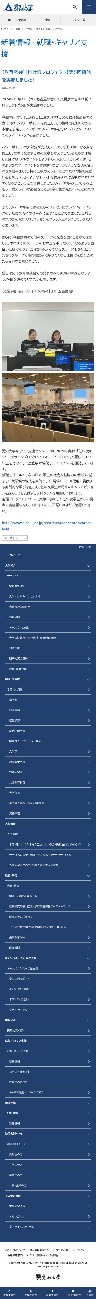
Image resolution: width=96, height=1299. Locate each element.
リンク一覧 (78, 20)
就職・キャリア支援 (16, 1040)
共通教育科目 (17, 782)
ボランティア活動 (19, 999)
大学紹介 (10, 565)
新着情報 (14, 1061)
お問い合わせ (17, 1216)
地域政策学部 (17, 762)
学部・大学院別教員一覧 (23, 896)
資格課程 (14, 813)
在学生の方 (15, 1165)
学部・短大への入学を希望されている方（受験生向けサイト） (43, 844)
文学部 (13, 751)
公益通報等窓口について (18, 1255)
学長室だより (16, 586)
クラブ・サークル (18, 1010)
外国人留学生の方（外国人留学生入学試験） (34, 865)
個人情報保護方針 (39, 1250)
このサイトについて (15, 1250)
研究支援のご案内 (19, 917)
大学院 (13, 793)
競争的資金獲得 (18, 658)
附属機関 (14, 947)
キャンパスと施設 (19, 627)
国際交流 (10, 1020)
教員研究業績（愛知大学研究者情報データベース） (38, 906)
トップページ (12, 555)
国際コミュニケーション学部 (25, 741)
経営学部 (14, 720)
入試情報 (10, 824)
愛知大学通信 (17, 1206)
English (21, 19)
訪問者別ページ (14, 1133)
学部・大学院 (12, 679)
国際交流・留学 (16, 1030)
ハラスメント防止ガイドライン (68, 1250)
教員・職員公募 (18, 669)
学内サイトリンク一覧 (21, 1226)
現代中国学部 (17, 731)
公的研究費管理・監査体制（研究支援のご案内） (36, 927)
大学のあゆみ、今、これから (24, 596)
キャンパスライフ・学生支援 (21, 958)
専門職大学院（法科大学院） (25, 803)
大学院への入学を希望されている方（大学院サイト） (38, 855)
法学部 (13, 700)
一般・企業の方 (18, 1185)
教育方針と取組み (19, 607)
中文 (48, 19)
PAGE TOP (85, 547)
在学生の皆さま (18, 1082)
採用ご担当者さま (19, 1072)
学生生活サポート (19, 979)
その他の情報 (13, 1196)
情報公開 (14, 617)
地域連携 (14, 648)
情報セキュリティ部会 (47, 1255)
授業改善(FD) (17, 937)
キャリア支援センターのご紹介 (26, 1092)
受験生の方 (15, 1154)
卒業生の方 (15, 1175)
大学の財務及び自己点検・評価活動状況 (32, 638)
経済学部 (14, 710)
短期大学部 (15, 772)
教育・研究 (11, 875)
